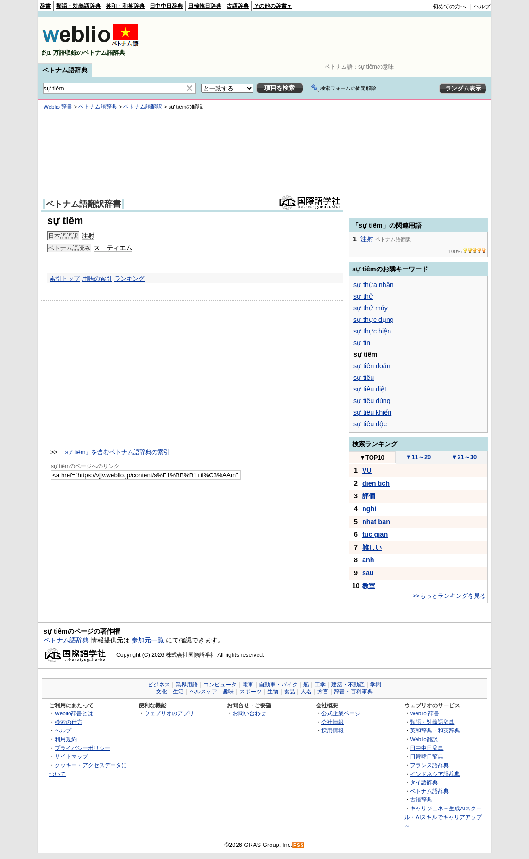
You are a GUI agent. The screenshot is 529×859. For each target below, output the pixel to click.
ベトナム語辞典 (65, 70)
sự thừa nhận (373, 284)
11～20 (418, 457)
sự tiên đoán (371, 366)
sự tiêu (363, 377)
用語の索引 (97, 278)
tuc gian (375, 534)
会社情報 (332, 722)
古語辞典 (238, 6)
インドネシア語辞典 (435, 774)
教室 (368, 586)
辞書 (45, 6)
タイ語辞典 (424, 782)
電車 (247, 684)
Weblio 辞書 (58, 106)
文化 (161, 691)
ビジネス (159, 684)
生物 (272, 691)
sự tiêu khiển (372, 412)
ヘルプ (482, 6)
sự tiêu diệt (369, 389)
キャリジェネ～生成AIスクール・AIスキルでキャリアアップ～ (443, 816)
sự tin (361, 342)
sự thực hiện (372, 331)
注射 (88, 235)
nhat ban (376, 522)
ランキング (129, 278)
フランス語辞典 (429, 765)
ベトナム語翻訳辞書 (83, 204)
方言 (322, 691)
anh (368, 560)
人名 (306, 691)
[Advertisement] (322, 40)
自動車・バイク (278, 684)
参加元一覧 (148, 640)
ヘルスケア (203, 691)
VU (367, 470)
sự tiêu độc (370, 424)
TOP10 (371, 457)
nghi (369, 509)
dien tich (376, 483)
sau (368, 573)
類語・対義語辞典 (78, 6)
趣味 (228, 691)
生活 (178, 691)
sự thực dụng (373, 319)
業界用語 (187, 684)
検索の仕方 (68, 722)
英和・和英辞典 (125, 6)
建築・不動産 (348, 684)
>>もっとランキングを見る (449, 595)
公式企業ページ (340, 713)
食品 (289, 691)
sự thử (363, 296)
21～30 (464, 457)
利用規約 (66, 739)
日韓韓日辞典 (204, 6)
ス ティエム (113, 247)
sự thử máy (370, 308)
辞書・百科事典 (353, 691)
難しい (372, 547)
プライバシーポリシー (82, 748)
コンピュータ (220, 684)
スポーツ (250, 691)
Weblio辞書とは (74, 713)
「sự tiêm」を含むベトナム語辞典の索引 (114, 452)
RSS (298, 845)
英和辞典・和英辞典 (435, 730)
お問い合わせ (249, 713)
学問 (375, 684)
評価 (368, 496)
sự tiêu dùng (371, 400)
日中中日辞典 (166, 6)
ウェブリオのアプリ (169, 713)
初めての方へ (449, 6)
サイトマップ (71, 756)
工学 (320, 684)
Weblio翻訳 (423, 739)
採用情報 (332, 730)
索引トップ (65, 278)
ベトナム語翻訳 (142, 106)
